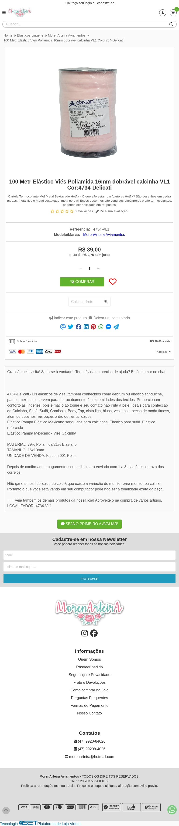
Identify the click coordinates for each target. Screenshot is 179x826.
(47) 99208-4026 (90, 749)
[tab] (89, 342)
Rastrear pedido (89, 667)
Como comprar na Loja (90, 690)
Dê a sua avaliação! (112, 211)
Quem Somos (89, 659)
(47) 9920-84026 (90, 741)
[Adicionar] (98, 269)
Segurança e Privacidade (89, 675)
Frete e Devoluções (89, 682)
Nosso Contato (89, 713)
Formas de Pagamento (90, 705)
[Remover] (81, 269)
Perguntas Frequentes (89, 698)
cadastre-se (105, 3)
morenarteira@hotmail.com (89, 757)
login (89, 3)
